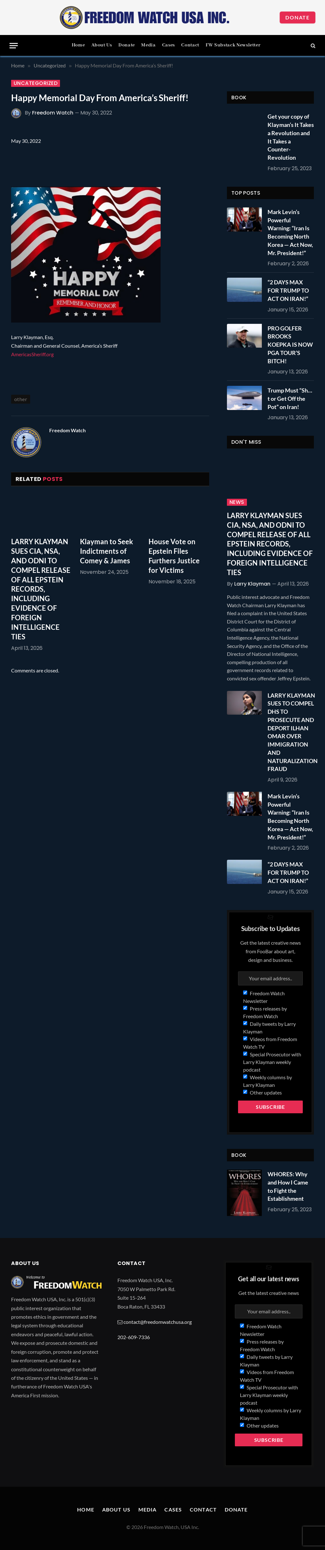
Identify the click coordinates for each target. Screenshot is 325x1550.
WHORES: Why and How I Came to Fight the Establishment (288, 1186)
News (236, 502)
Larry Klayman (252, 583)
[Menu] (14, 45)
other (20, 399)
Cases (168, 45)
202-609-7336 (133, 1337)
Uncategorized (35, 83)
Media (148, 45)
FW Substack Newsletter (233, 45)
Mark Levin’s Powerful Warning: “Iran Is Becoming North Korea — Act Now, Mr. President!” (290, 232)
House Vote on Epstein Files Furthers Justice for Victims (174, 555)
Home (78, 45)
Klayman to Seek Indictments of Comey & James (106, 551)
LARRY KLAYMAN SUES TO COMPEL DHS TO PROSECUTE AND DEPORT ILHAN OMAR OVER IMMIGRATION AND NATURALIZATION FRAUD (293, 732)
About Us (101, 45)
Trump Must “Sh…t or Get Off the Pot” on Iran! (290, 398)
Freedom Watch (52, 112)
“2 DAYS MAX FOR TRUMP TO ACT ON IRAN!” (288, 290)
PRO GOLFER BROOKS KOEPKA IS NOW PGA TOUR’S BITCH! (290, 345)
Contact (190, 45)
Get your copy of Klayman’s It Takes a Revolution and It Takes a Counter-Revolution (291, 137)
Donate (297, 17)
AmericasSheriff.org (32, 354)
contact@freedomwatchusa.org (157, 1322)
